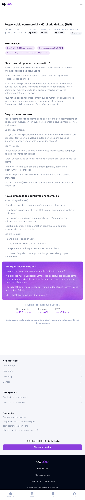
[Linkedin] (54, 441)
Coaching (8, 376)
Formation (8, 371)
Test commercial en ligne (15, 425)
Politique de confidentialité (42, 481)
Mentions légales (42, 475)
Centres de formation (14, 402)
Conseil (6, 381)
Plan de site (42, 468)
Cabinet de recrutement (15, 397)
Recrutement (9, 365)
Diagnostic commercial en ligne (19, 421)
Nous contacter (42, 447)
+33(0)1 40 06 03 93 (35, 441)
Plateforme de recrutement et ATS (20, 430)
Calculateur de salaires (14, 417)
